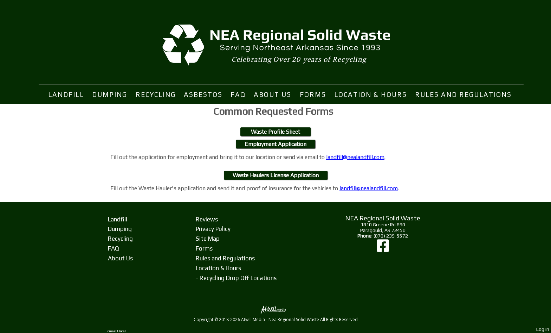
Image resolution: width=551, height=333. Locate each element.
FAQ (238, 94)
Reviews (207, 219)
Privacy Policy (213, 228)
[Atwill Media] (275, 309)
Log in (542, 329)
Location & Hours (370, 94)
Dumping (109, 94)
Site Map (208, 238)
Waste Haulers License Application (276, 175)
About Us (272, 94)
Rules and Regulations (463, 94)
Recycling (156, 94)
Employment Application (275, 144)
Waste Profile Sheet (275, 131)
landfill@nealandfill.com (355, 157)
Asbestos (203, 94)
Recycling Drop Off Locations (238, 277)
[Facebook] (383, 249)
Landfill (66, 94)
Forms (313, 94)
